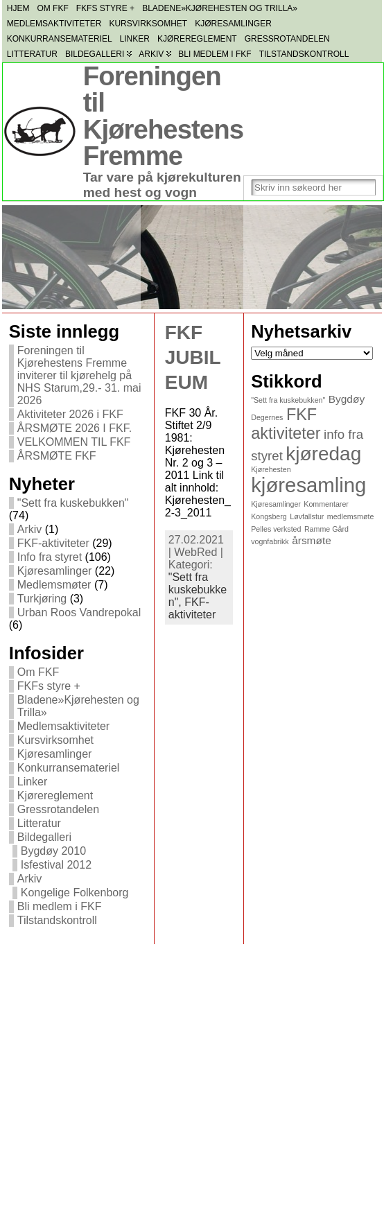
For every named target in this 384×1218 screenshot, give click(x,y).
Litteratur (39, 823)
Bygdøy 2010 (53, 851)
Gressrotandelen (58, 809)
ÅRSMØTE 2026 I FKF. (74, 428)
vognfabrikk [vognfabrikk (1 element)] (270, 541)
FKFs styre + (48, 686)
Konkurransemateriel (68, 768)
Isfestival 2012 (56, 865)
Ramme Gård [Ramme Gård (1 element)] (326, 529)
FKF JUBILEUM (193, 358)
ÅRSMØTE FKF (56, 456)
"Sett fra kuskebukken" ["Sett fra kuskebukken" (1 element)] (288, 400)
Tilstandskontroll (57, 920)
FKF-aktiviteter (53, 543)
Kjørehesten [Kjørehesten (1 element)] (270, 469)
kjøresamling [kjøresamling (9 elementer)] (308, 484)
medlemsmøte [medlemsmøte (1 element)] (350, 516)
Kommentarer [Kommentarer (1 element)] (326, 504)
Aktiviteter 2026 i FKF (70, 414)
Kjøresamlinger (54, 571)
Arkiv (29, 529)
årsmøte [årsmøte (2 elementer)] (311, 540)
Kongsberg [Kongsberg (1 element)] (269, 516)
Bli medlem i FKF (59, 906)
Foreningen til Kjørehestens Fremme (163, 116)
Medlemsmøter (54, 585)
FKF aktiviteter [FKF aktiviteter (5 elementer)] (285, 424)
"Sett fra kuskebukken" (73, 503)
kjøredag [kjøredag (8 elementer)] (323, 453)
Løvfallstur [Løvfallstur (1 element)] (307, 516)
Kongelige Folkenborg (75, 892)
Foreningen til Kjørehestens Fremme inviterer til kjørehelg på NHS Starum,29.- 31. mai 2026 (79, 375)
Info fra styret (49, 557)
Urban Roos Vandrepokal (79, 612)
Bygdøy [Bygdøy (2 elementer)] (347, 399)
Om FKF (38, 672)
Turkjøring (42, 598)
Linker (32, 782)
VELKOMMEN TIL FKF (74, 442)
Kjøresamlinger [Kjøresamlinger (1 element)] (276, 504)
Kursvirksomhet (55, 740)
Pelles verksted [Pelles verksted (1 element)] (276, 529)
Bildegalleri (44, 837)
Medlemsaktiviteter (63, 726)
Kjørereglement (55, 795)
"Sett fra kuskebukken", (197, 589)
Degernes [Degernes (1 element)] (267, 417)
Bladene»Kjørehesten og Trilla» (78, 706)
